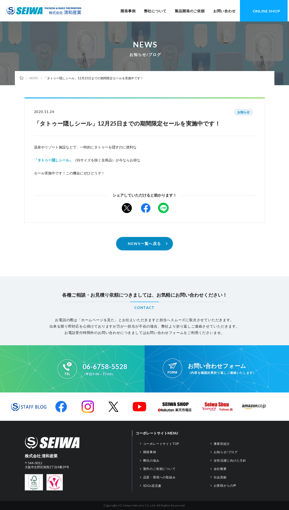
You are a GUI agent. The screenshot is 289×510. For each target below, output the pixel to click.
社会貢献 (220, 477)
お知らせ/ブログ (226, 452)
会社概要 (220, 469)
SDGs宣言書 (152, 486)
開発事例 (128, 11)
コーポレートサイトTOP (161, 444)
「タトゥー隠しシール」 (53, 160)
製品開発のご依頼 (190, 11)
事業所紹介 (222, 444)
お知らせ (243, 112)
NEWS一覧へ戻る (144, 243)
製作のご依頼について (159, 469)
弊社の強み (151, 460)
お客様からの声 (225, 485)
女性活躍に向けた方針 (230, 460)
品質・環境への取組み (159, 477)
